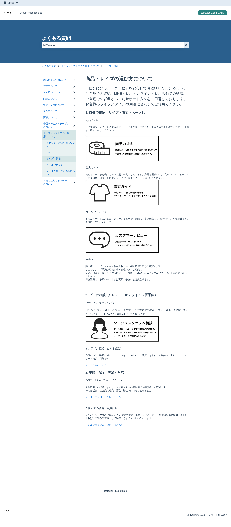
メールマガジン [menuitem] (55, 164)
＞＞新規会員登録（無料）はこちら (104, 425)
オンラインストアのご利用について (80, 66)
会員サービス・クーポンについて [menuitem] (56, 125)
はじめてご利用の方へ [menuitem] (55, 80)
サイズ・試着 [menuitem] (54, 158)
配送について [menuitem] (50, 98)
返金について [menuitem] (50, 111)
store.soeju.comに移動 (213, 12)
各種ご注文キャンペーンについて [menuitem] (56, 182)
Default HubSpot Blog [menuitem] (115, 491)
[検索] (186, 45)
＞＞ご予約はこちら (96, 365)
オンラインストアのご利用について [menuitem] (56, 135)
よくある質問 (56, 38)
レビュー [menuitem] (51, 152)
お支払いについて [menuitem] (52, 92)
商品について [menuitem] (50, 117)
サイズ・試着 (111, 66)
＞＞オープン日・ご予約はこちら (103, 397)
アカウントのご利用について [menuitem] (61, 144)
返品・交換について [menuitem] (54, 105)
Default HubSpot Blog (31, 12)
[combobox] (113, 45)
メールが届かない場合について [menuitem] (61, 173)
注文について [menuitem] (50, 86)
